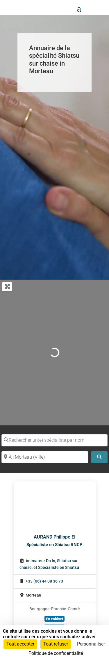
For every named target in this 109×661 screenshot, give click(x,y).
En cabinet (54, 619)
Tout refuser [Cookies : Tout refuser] (55, 644)
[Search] (99, 457)
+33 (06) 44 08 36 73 (44, 581)
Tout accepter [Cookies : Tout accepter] (20, 644)
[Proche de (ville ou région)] (44, 457)
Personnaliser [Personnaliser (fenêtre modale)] (91, 644)
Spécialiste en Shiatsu (58, 567)
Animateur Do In (40, 560)
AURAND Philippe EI (55, 537)
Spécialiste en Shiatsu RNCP (54, 544)
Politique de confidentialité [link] (55, 653)
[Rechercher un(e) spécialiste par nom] (54, 440)
